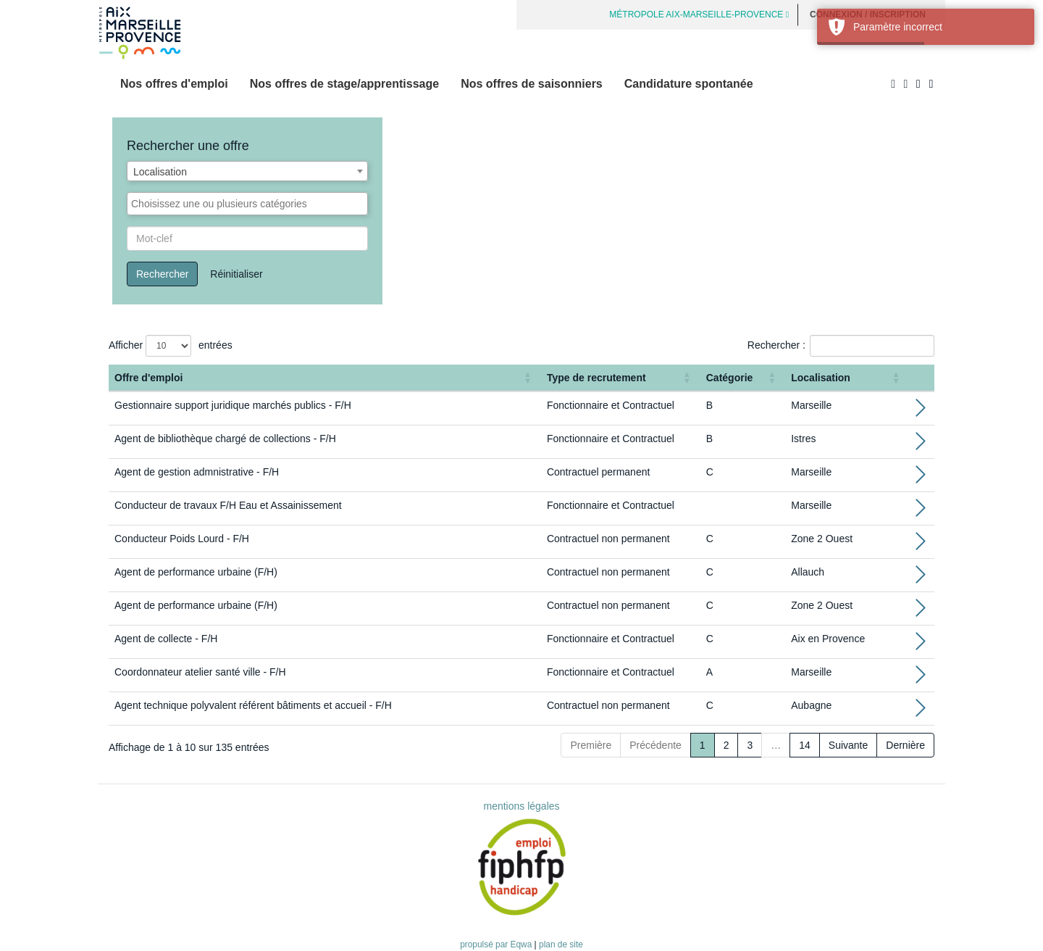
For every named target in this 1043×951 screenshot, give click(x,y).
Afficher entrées (171, 346)
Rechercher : (776, 345)
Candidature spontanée (688, 84)
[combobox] (247, 171)
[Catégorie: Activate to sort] (743, 378)
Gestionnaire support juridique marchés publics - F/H (232, 405)
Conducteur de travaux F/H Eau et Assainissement (228, 505)
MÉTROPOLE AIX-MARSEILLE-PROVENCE (699, 14)
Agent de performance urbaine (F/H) (195, 572)
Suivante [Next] (848, 745)
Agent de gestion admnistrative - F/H (196, 472)
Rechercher (162, 274)
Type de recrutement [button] (596, 377)
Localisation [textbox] (160, 172)
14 (804, 745)
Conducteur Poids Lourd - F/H (181, 538)
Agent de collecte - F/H (165, 638)
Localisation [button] (820, 377)
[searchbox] (247, 203)
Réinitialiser (236, 274)
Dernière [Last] (905, 745)
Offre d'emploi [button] (148, 377)
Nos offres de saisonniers (532, 84)
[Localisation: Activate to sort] (847, 378)
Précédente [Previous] (655, 745)
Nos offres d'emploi (174, 84)
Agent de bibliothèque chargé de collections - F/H (225, 438)
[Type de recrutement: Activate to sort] (620, 378)
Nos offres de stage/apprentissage (344, 84)
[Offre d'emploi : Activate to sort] (325, 378)
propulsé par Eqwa (497, 944)
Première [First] (590, 745)
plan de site (561, 944)
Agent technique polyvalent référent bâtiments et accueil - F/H (253, 705)
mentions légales (521, 806)
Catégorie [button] (729, 377)
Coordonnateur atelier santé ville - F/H (200, 672)
